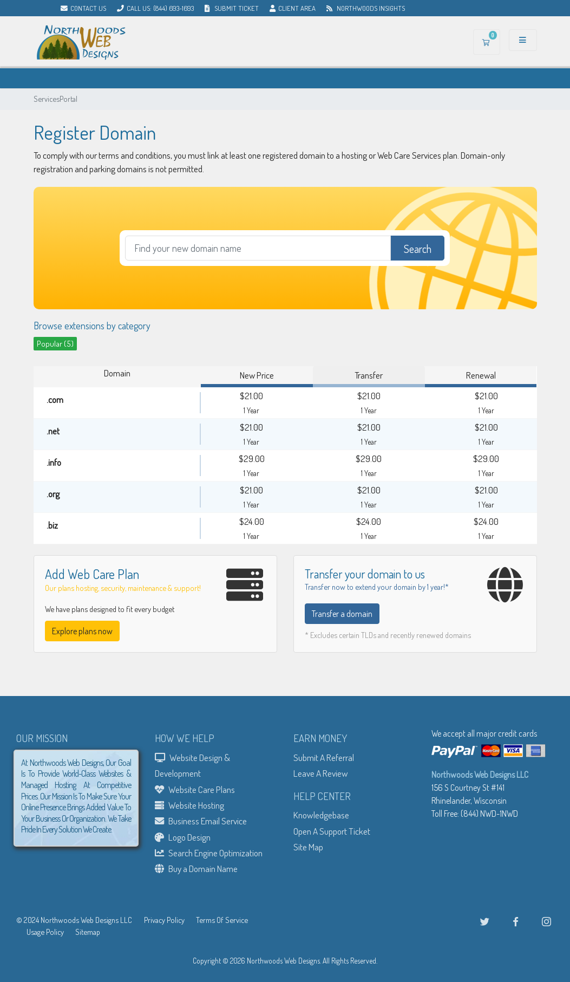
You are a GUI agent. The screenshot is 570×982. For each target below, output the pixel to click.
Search (417, 249)
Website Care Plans (195, 789)
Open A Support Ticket (331, 831)
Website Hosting (189, 805)
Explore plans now (82, 631)
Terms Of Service (222, 920)
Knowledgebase (321, 815)
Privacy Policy (164, 920)
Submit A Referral (323, 757)
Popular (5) (55, 343)
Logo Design (183, 837)
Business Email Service (201, 821)
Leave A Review (320, 773)
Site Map (308, 847)
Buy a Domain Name (196, 868)
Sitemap (87, 932)
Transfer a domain (342, 613)
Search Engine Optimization (209, 853)
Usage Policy (45, 932)
